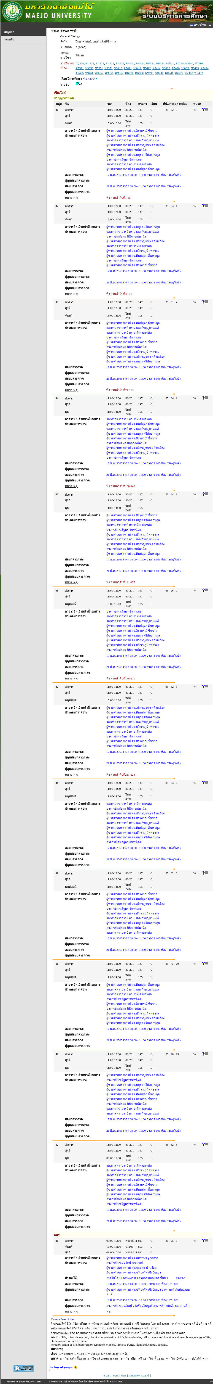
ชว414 (156, 68)
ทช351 (109, 73)
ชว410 (118, 68)
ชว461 (89, 73)
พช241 (149, 73)
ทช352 (119, 73)
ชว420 (166, 68)
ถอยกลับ (9, 39)
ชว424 (204, 68)
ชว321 (79, 68)
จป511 (170, 63)
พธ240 (159, 73)
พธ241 (169, 73)
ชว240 (189, 63)
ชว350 (89, 68)
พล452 (189, 73)
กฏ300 (79, 63)
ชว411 (128, 68)
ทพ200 (129, 73)
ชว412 (137, 68)
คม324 (130, 63)
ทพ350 (139, 73)
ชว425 (79, 73)
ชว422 (185, 68)
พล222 (179, 73)
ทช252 (99, 73)
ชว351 (99, 68)
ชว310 (199, 63)
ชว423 (195, 68)
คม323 (89, 63)
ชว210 (179, 63)
